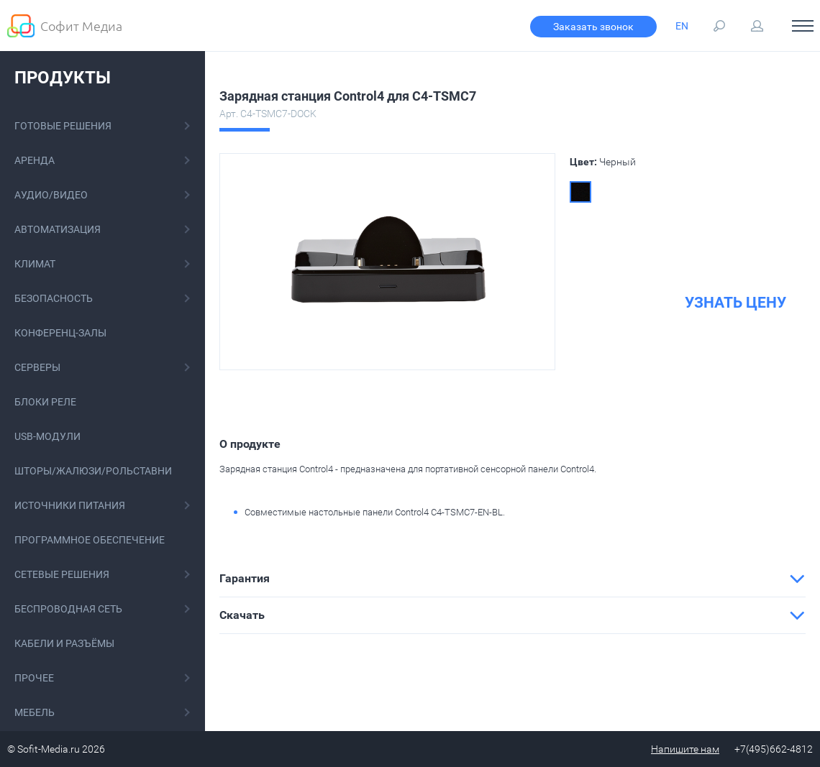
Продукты (62, 77)
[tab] (512, 579)
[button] (512, 579)
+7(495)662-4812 (773, 749)
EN (681, 26)
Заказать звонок (593, 26)
